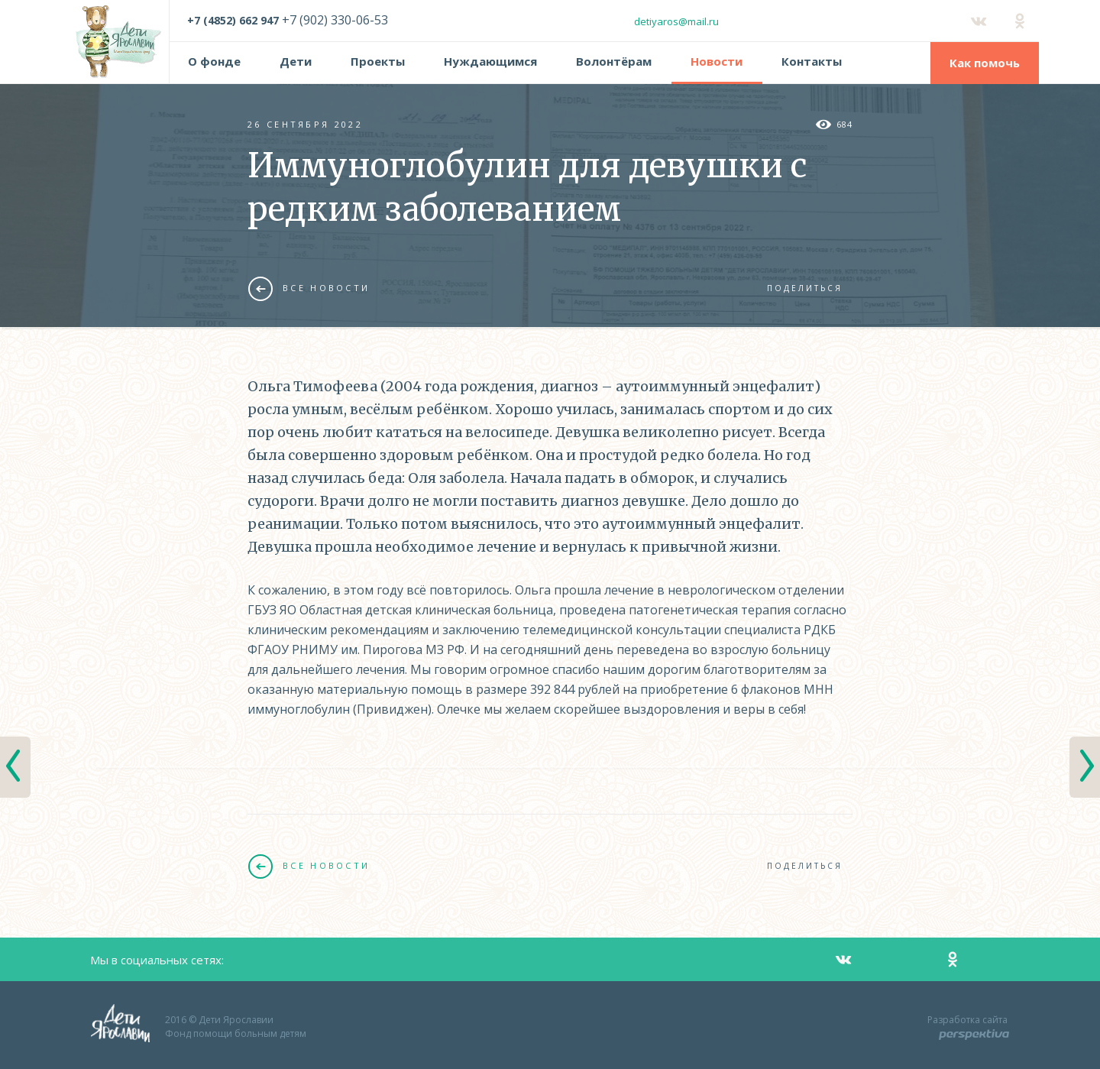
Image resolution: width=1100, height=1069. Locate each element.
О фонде (214, 61)
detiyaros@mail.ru (676, 21)
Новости (716, 61)
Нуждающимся (490, 61)
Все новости (309, 288)
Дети (296, 61)
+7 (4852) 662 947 (233, 20)
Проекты (378, 61)
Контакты (811, 61)
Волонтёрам (614, 61)
